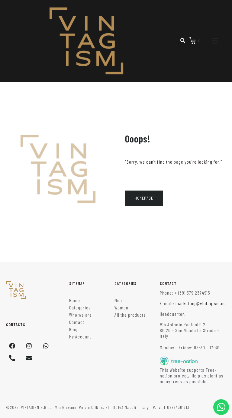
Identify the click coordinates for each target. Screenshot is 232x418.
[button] (12, 406)
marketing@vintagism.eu (201, 303)
